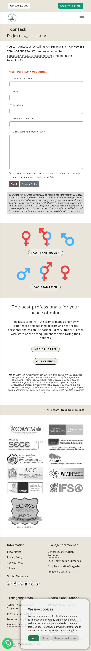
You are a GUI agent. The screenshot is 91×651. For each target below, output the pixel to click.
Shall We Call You (70, 6)
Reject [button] (45, 638)
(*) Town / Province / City (22, 118)
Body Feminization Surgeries (64, 566)
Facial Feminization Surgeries (64, 560)
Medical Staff (45, 349)
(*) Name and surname (21, 78)
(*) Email (14, 91)
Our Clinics (45, 361)
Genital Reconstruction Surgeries (61, 553)
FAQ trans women (45, 252)
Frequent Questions (59, 571)
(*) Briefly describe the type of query (27, 131)
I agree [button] (33, 638)
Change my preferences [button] (65, 638)
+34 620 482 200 (19, 6)
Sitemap (11, 568)
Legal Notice (14, 551)
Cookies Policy (15, 562)
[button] (71, 6)
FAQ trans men (45, 287)
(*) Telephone (16, 105)
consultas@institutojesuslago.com (29, 55)
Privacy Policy (29, 184)
